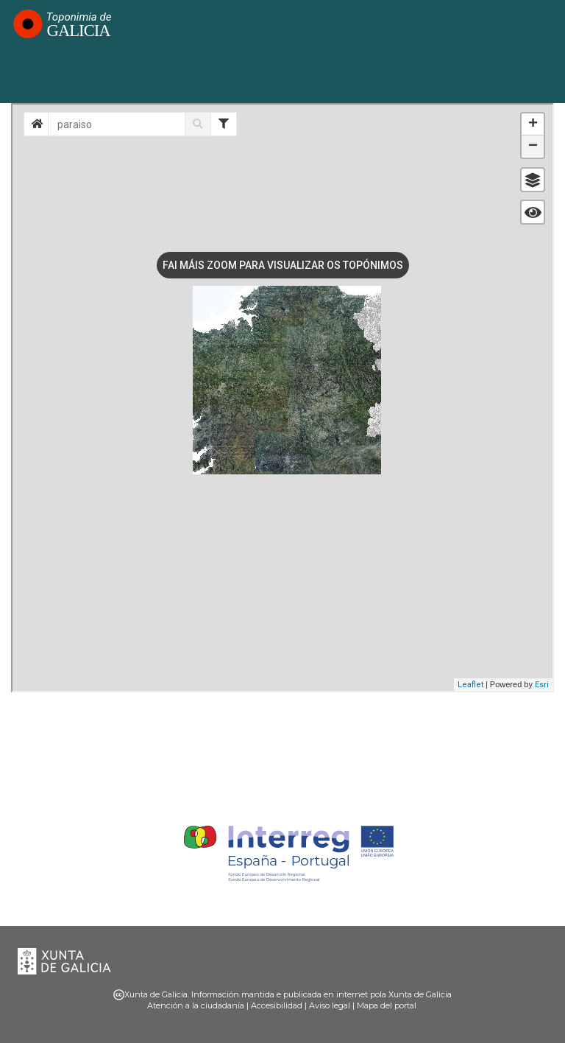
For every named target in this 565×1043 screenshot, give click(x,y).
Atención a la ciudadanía (195, 1005)
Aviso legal (329, 1005)
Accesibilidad (276, 1005)
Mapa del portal (386, 1005)
